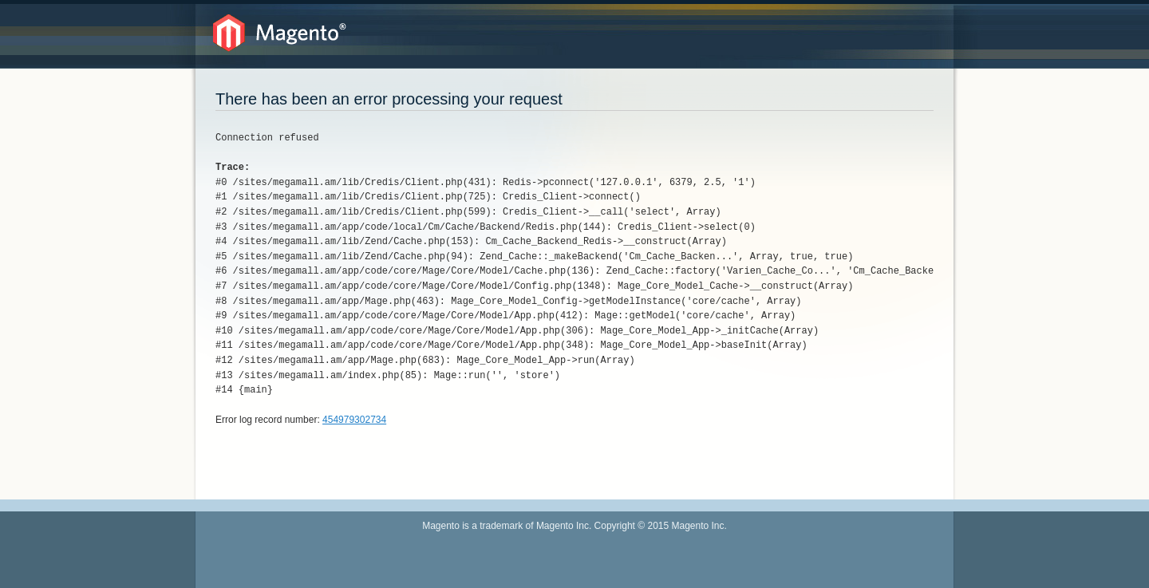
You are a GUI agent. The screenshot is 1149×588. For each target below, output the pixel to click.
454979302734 (354, 419)
